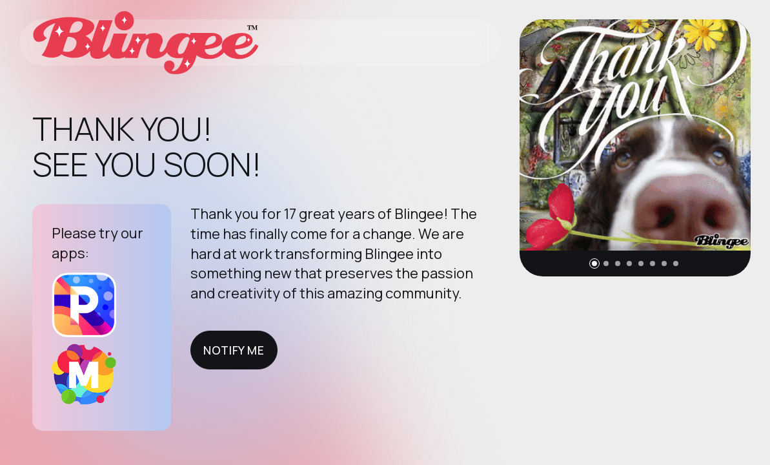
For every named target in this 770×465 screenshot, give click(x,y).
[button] (594, 263)
